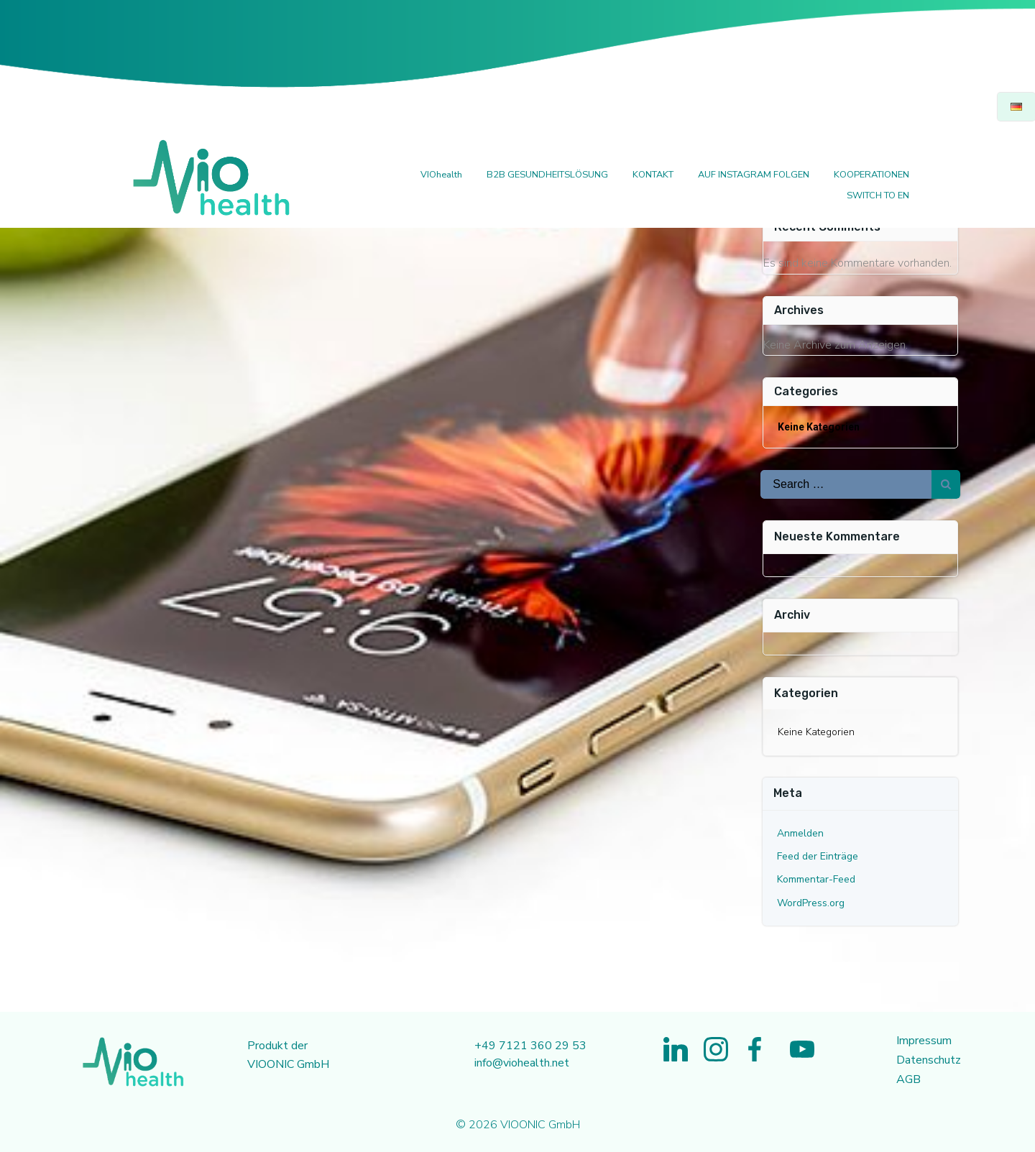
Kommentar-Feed (817, 879)
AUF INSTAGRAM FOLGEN (753, 175)
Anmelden (801, 832)
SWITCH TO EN (877, 196)
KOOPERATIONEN (870, 175)
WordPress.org (811, 902)
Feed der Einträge (818, 855)
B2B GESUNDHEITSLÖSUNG (546, 175)
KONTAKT (652, 175)
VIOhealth (440, 175)
